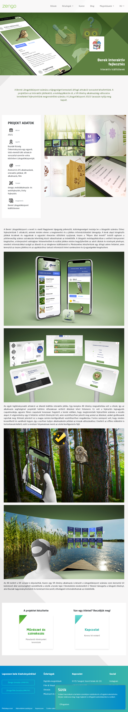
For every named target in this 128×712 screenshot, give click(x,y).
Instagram (114, 681)
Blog (92, 6)
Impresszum (39, 708)
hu (121, 6)
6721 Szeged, (87, 681)
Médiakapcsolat (7, 708)
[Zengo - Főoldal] (8, 6)
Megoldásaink (106, 6)
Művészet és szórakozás (54, 694)
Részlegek (67, 6)
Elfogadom (64, 705)
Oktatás (47, 690)
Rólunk (53, 6)
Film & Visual (49, 686)
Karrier (82, 6)
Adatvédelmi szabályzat (24, 708)
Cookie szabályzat (52, 708)
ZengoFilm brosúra (18, 690)
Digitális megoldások (52, 681)
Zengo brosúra (18, 682)
